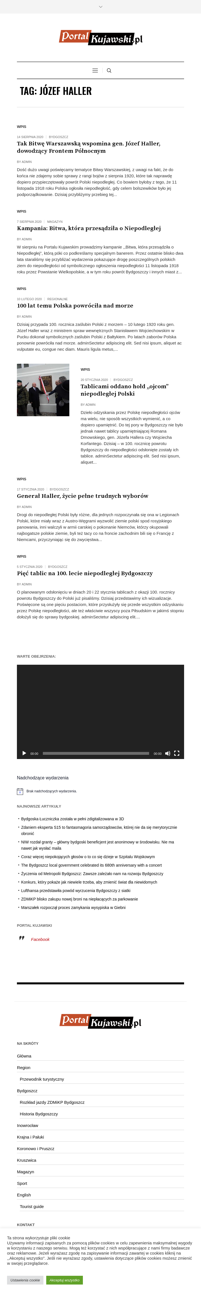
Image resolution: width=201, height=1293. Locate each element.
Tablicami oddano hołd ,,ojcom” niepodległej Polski (125, 390)
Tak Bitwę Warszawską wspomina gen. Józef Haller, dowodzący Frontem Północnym (88, 147)
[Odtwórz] (24, 753)
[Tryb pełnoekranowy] (177, 753)
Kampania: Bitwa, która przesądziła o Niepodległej (89, 228)
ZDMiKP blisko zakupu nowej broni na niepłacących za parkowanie (79, 899)
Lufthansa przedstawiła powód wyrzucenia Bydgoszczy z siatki (76, 890)
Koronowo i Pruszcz (35, 1148)
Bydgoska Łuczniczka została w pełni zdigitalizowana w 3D (72, 819)
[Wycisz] (168, 753)
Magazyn (54, 221)
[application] (100, 712)
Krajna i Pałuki (30, 1137)
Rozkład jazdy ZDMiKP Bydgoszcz (52, 1102)
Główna (24, 1056)
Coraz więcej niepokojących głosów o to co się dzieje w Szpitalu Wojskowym (88, 856)
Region (23, 1067)
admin (27, 161)
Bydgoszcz (58, 137)
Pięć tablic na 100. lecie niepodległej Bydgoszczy (85, 573)
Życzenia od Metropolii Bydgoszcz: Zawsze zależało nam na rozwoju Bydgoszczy (92, 873)
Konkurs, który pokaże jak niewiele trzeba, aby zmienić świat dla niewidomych (89, 882)
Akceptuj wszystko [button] (64, 1280)
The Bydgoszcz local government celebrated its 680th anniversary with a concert (91, 865)
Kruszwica (26, 1160)
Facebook (40, 939)
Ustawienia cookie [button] (25, 1280)
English (24, 1194)
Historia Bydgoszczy (39, 1113)
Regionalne (57, 299)
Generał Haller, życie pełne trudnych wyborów (82, 496)
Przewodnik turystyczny (42, 1079)
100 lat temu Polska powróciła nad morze (75, 305)
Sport (22, 1183)
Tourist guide (32, 1206)
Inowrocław (27, 1125)
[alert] (100, 791)
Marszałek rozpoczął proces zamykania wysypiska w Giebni (73, 907)
